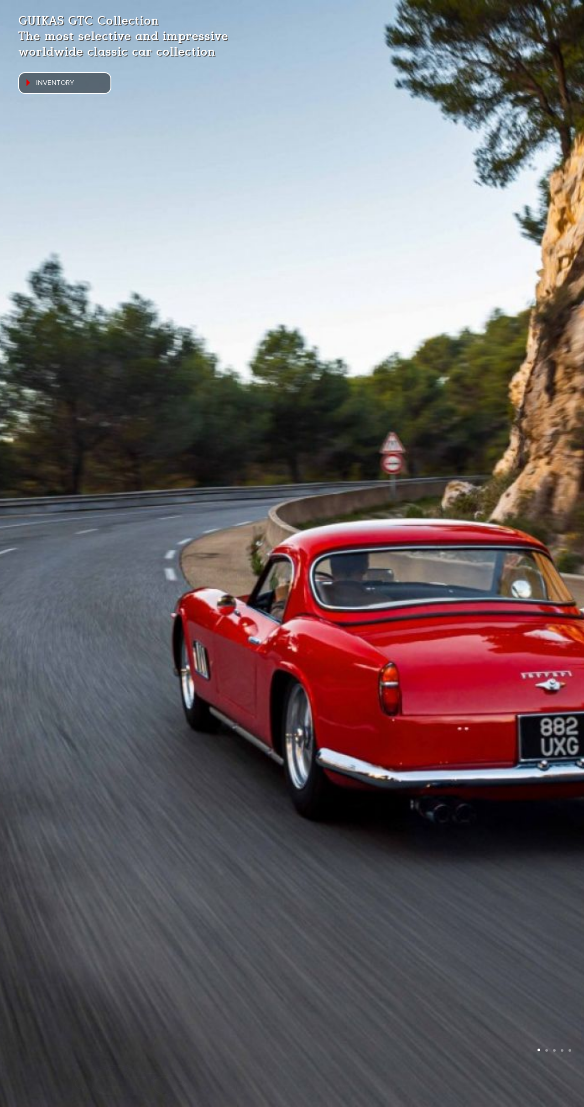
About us (386, 1088)
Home (242, 1088)
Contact (437, 1088)
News (340, 1088)
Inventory (291, 1088)
